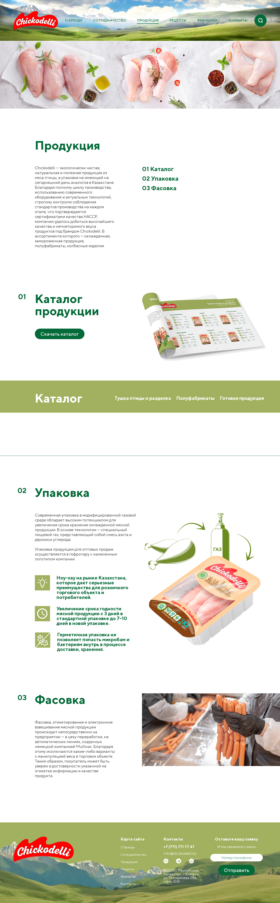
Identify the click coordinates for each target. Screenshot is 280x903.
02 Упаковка (160, 178)
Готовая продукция (242, 398)
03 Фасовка (159, 188)
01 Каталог (158, 169)
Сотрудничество (109, 20)
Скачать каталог (60, 334)
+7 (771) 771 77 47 (179, 847)
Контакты (237, 20)
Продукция (148, 20)
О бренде (73, 20)
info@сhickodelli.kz (180, 853)
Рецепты (177, 20)
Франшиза (207, 20)
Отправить (236, 870)
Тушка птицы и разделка (142, 398)
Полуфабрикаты (195, 398)
